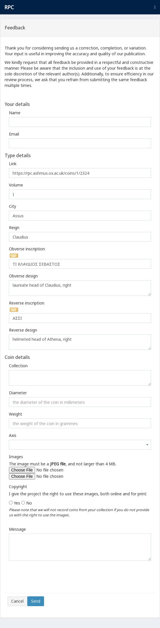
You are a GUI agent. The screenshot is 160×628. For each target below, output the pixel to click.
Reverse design (23, 330)
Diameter (18, 392)
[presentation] (51, 579)
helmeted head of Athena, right (80, 342)
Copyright (18, 486)
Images (16, 456)
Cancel (17, 601)
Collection (18, 365)
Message (17, 529)
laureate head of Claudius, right (80, 288)
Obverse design (23, 276)
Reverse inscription (26, 303)
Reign (14, 227)
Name (14, 112)
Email (14, 134)
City (12, 206)
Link (12, 163)
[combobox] (80, 445)
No (29, 503)
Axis (12, 435)
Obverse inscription (27, 249)
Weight (15, 414)
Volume (16, 185)
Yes (17, 503)
